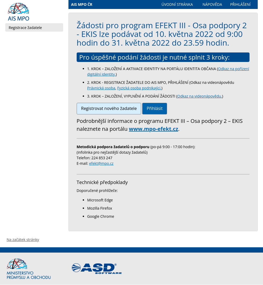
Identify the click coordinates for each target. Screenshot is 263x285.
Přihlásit (155, 108)
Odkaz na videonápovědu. (199, 96)
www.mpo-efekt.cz (153, 128)
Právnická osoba (101, 87)
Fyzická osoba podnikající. (139, 87)
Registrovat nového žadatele (109, 108)
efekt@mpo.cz (101, 163)
